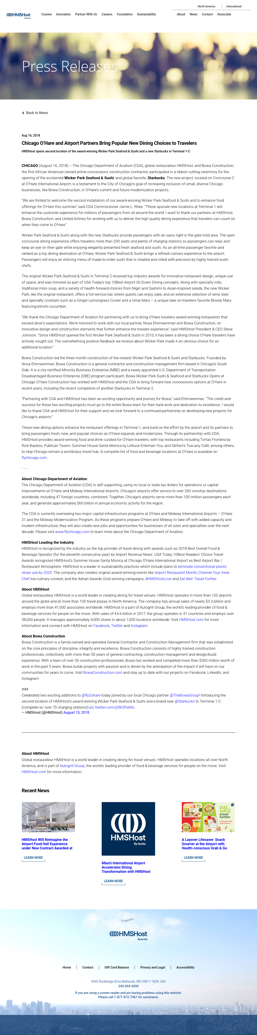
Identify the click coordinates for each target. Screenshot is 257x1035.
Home (67, 967)
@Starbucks (185, 701)
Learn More (33, 857)
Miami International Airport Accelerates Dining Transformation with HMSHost (126, 867)
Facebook (101, 625)
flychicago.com (34, 457)
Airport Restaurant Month (176, 572)
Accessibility (185, 967)
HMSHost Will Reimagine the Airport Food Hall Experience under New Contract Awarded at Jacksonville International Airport (47, 848)
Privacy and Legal (152, 967)
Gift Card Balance (117, 967)
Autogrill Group (72, 765)
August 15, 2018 (76, 712)
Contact (87, 967)
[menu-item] (46, 14)
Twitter (117, 625)
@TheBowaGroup (184, 695)
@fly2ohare (91, 695)
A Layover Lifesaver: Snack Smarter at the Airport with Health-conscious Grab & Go (204, 844)
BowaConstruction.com (102, 672)
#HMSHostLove (158, 579)
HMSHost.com (191, 619)
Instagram (139, 625)
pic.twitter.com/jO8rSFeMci (112, 707)
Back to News (37, 113)
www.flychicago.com (72, 531)
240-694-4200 (128, 986)
